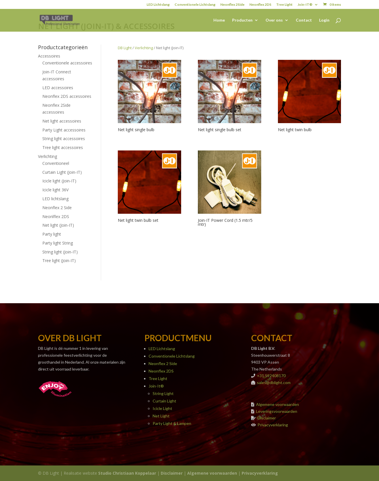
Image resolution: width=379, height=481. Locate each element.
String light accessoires (63, 138)
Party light (51, 234)
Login (324, 20)
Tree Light (284, 5)
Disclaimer (266, 417)
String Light (163, 393)
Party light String (57, 243)
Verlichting (47, 156)
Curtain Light (164, 400)
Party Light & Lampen (172, 423)
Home (219, 20)
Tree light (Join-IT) (59, 260)
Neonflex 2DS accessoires (66, 96)
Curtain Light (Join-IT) (62, 172)
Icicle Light (162, 408)
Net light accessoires (61, 121)
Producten (242, 20)
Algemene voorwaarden (277, 404)
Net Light (161, 415)
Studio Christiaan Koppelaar (127, 473)
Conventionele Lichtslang (195, 5)
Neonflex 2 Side (57, 207)
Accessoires (49, 56)
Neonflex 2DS (260, 5)
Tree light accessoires (62, 147)
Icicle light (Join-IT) (59, 181)
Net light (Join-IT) (58, 225)
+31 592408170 (271, 375)
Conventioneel (55, 163)
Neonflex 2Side (232, 5)
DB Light (125, 47)
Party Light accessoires (64, 130)
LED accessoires (57, 87)
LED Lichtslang (158, 5)
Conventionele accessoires (67, 63)
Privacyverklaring (272, 424)
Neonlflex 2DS (55, 216)
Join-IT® (304, 5)
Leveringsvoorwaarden (276, 411)
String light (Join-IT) (60, 252)
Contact (304, 20)
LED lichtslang (55, 198)
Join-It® (156, 385)
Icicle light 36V (55, 189)
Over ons (274, 20)
